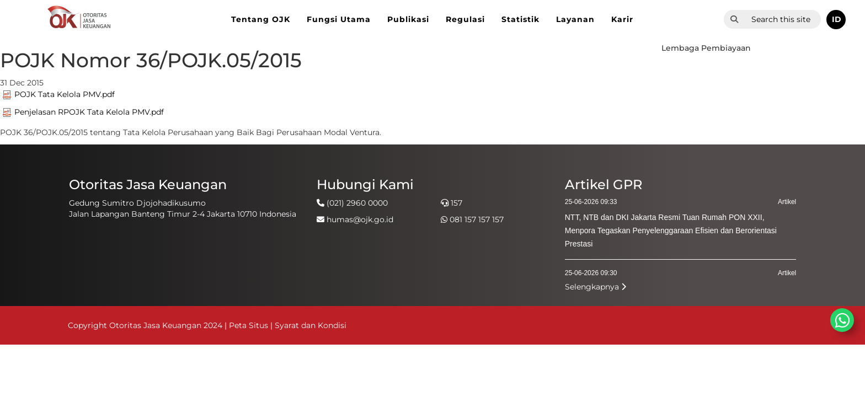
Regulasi (465, 19)
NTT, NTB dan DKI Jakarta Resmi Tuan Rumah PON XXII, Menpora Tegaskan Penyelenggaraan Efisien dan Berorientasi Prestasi (671, 230)
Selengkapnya (595, 287)
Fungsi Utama (339, 19)
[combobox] (783, 19)
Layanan (575, 19)
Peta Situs (249, 325)
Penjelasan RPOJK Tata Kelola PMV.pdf (83, 112)
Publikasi (408, 19)
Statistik (520, 19)
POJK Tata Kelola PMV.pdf (59, 94)
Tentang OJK (260, 19)
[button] (836, 19)
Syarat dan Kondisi (310, 325)
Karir (622, 19)
